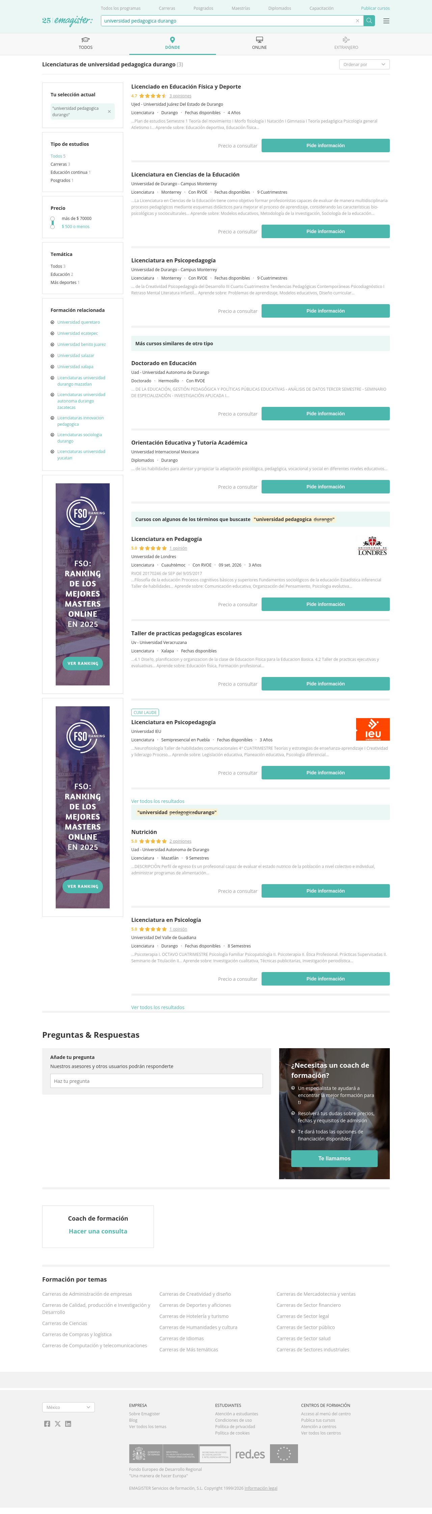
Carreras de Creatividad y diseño (195, 1294)
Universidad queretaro (78, 322)
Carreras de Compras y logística (77, 1334)
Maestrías (241, 8)
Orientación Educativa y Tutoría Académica (189, 442)
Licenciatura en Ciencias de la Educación (185, 174)
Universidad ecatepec (77, 333)
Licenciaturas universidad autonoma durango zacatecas (81, 401)
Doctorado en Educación (163, 363)
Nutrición (144, 832)
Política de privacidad (235, 1426)
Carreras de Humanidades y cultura (198, 1327)
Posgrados (203, 8)
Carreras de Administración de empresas (87, 1294)
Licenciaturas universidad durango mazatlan (81, 381)
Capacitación (321, 8)
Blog (133, 1420)
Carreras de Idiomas (181, 1338)
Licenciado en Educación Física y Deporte (186, 86)
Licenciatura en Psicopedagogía (173, 260)
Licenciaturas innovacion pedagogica (80, 421)
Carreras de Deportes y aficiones (195, 1305)
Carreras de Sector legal (303, 1316)
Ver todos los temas (147, 1426)
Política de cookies (232, 1433)
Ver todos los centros (321, 1433)
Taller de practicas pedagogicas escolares (186, 633)
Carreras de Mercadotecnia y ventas (316, 1294)
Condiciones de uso (233, 1420)
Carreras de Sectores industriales (313, 1349)
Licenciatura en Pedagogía (166, 539)
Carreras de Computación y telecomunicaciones (94, 1345)
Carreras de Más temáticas (188, 1349)
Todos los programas (120, 8)
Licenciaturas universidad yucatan (81, 455)
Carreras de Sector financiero (309, 1305)
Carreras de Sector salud (304, 1338)
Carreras (167, 8)
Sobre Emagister (144, 1414)
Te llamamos (334, 1158)
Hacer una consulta (98, 1231)
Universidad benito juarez (81, 344)
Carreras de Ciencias (64, 1323)
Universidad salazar (75, 355)
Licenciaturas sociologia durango (79, 438)
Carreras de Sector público (306, 1327)
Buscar (369, 20)
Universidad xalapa (75, 366)
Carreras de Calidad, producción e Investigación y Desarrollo (96, 1308)
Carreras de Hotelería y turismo (193, 1316)
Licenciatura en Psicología (166, 920)
